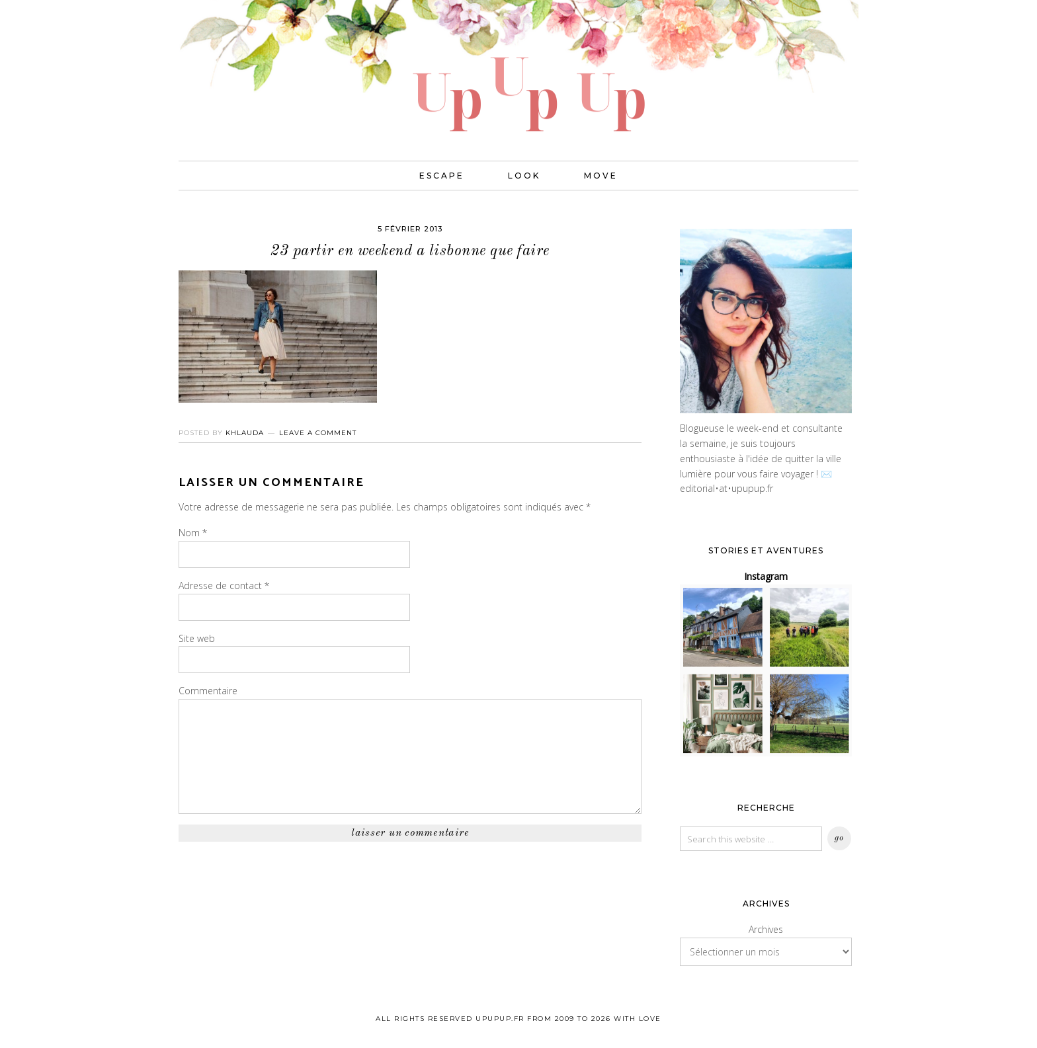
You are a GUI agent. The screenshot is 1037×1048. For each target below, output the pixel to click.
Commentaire (208, 690)
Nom (193, 532)
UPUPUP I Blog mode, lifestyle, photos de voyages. (518, 66)
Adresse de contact (224, 585)
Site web (197, 638)
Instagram (766, 576)
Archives (766, 929)
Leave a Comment (317, 432)
